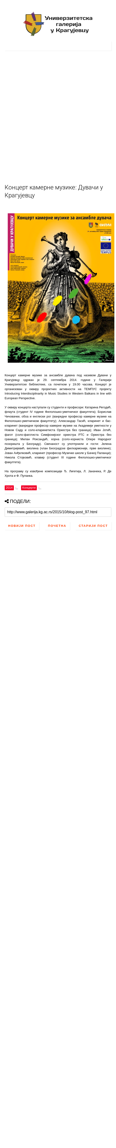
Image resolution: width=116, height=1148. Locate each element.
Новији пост (22, 526)
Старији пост (93, 526)
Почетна (57, 526)
